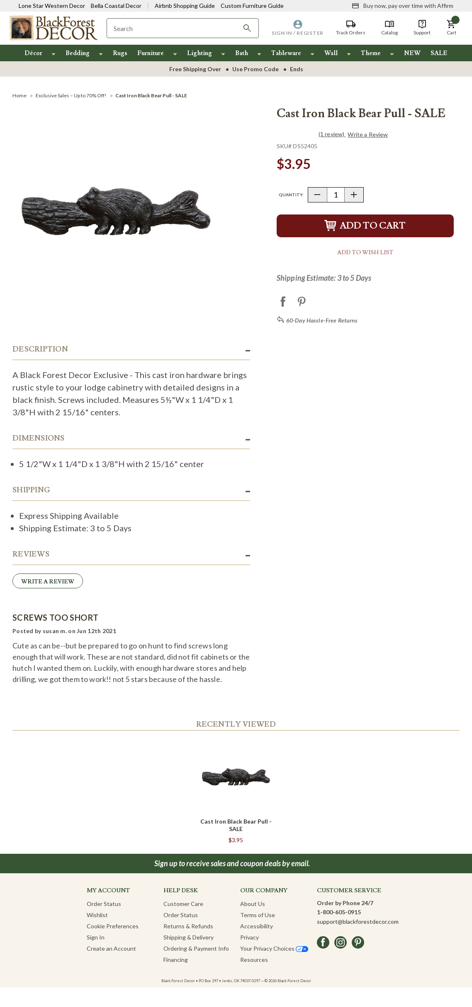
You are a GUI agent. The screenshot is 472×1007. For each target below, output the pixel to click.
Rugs (120, 53)
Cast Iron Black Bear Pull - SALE (236, 825)
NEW (412, 53)
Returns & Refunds (188, 926)
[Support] (422, 28)
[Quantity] (336, 195)
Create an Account (111, 948)
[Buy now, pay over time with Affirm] (402, 6)
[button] (451, 28)
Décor (33, 53)
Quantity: (291, 195)
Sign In (96, 937)
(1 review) (332, 133)
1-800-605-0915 (339, 911)
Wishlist (97, 914)
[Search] (247, 28)
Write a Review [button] (368, 134)
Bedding (78, 53)
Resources (254, 959)
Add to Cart (365, 226)
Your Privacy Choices (274, 948)
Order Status (104, 903)
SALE (439, 53)
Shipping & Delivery (188, 937)
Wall (331, 53)
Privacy (249, 937)
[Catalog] (389, 28)
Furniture (150, 53)
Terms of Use (257, 914)
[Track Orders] (351, 28)
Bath (241, 53)
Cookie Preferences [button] (113, 926)
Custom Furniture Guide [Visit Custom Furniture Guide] (252, 5)
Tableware (286, 53)
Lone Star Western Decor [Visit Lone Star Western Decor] (52, 5)
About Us (252, 903)
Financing (175, 959)
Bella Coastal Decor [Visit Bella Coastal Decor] (116, 5)
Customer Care (183, 903)
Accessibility (256, 926)
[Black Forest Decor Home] (53, 27)
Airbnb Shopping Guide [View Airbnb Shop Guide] (185, 5)
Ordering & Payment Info (196, 948)
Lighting (199, 53)
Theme (371, 53)
